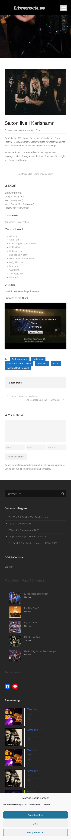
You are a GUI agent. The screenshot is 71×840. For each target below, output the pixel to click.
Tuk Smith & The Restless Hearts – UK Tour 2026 (33, 543)
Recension (28, 130)
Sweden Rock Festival (18, 368)
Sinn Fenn (14, 239)
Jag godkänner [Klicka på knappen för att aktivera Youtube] (35, 332)
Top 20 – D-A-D (31, 608)
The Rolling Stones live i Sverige (40, 651)
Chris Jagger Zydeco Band (22, 243)
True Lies (32, 709)
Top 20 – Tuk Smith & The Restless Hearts (29, 517)
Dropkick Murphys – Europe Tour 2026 (27, 536)
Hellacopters (15, 251)
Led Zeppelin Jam (18, 255)
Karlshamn (38, 359)
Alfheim (13, 236)
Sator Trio (32, 729)
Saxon (56, 363)
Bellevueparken (19, 359)
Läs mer (9, 567)
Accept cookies (36, 815)
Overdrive (14, 270)
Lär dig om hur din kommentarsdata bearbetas (27, 469)
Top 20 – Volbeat (32, 637)
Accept (31, 791)
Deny (35, 823)
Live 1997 (17, 130)
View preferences (35, 832)
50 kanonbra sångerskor (36, 594)
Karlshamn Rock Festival (17, 222)
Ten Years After (16, 273)
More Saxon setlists (43, 174)
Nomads (13, 266)
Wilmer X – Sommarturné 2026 (24, 530)
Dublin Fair (14, 247)
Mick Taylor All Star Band (21, 258)
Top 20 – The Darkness (20, 523)
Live (10, 130)
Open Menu (63, 8)
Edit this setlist (25, 174)
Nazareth (13, 277)
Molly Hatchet (16, 262)
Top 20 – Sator (31, 622)
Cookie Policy (35, 327)
